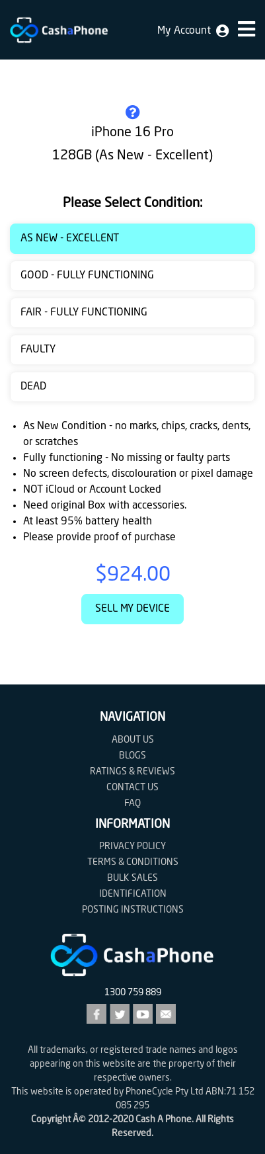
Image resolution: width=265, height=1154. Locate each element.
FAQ (132, 803)
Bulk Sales (132, 878)
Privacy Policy (132, 846)
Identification (133, 894)
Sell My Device (132, 609)
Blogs (132, 756)
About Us (133, 740)
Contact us (132, 787)
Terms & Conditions (132, 862)
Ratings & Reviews (132, 771)
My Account (193, 31)
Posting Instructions (133, 910)
